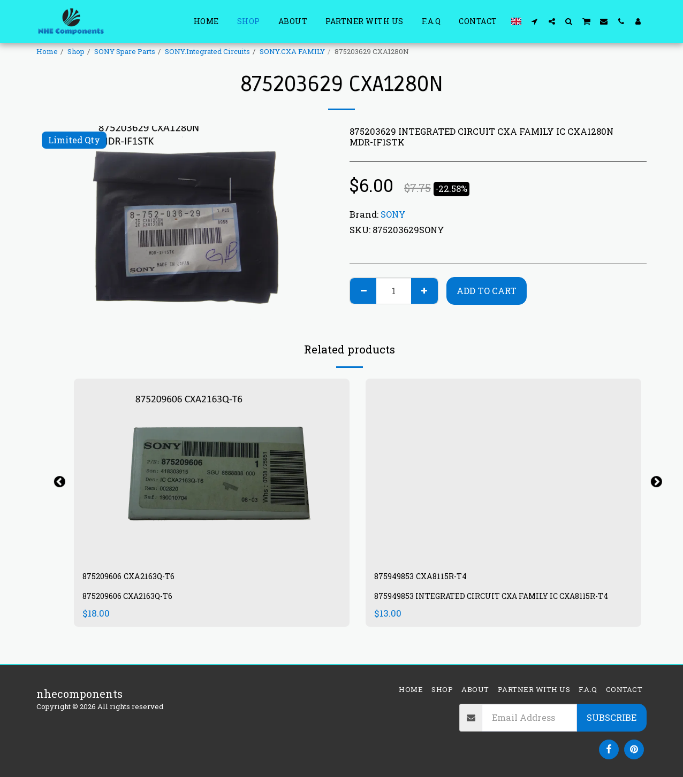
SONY (393, 214)
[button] (535, 21)
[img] (212, 470)
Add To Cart (487, 290)
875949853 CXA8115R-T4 (436, 578)
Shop (76, 51)
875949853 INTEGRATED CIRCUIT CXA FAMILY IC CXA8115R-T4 (501, 606)
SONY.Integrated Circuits (207, 51)
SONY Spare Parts (124, 51)
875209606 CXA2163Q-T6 (145, 578)
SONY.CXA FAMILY (292, 51)
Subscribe (611, 717)
